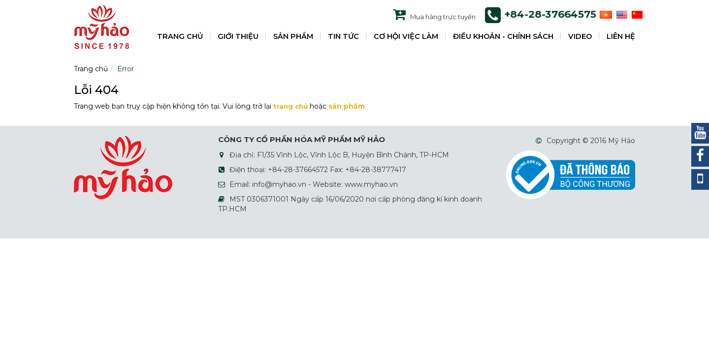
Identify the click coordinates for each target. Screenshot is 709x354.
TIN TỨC (343, 36)
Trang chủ (91, 68)
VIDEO (580, 36)
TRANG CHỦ (180, 36)
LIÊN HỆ (621, 36)
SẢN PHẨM (293, 36)
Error (125, 68)
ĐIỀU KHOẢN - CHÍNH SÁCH (503, 36)
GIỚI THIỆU (238, 36)
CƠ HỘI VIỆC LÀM (406, 36)
